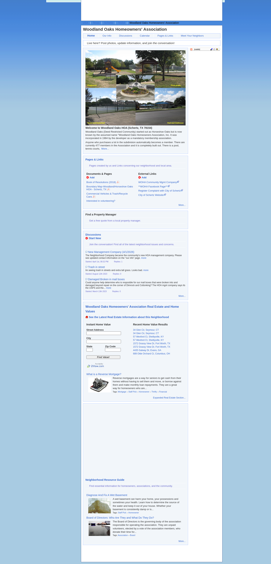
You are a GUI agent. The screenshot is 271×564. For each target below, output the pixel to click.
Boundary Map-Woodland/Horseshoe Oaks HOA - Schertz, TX (109, 188)
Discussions (125, 35)
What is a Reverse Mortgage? (103, 374)
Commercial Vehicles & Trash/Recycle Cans (107, 195)
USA (85, 22)
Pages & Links (165, 35)
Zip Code (110, 346)
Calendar (145, 35)
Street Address (95, 329)
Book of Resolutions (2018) (101, 182)
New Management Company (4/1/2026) (111, 251)
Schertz (108, 22)
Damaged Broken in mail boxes (106, 279)
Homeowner (144, 392)
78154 (121, 22)
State (89, 346)
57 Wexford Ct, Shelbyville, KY (148, 336)
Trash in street (96, 267)
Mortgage (122, 392)
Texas (96, 22)
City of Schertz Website (151, 195)
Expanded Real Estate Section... (169, 397)
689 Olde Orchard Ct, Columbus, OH (151, 353)
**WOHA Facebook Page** (152, 186)
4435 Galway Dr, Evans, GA (147, 350)
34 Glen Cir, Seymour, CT (146, 330)
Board (132, 535)
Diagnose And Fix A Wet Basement (106, 495)
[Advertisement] (150, 10)
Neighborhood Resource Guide (104, 479)
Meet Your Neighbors (192, 35)
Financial (163, 392)
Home (91, 35)
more (143, 258)
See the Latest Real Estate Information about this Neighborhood (129, 317)
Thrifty (154, 392)
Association (123, 535)
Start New (95, 238)
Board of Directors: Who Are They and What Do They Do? (120, 517)
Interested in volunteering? (100, 200)
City (88, 338)
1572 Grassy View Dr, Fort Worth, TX (151, 343)
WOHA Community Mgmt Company (157, 182)
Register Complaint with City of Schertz (159, 190)
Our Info (107, 35)
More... (105, 148)
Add (92, 177)
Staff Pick (132, 392)
